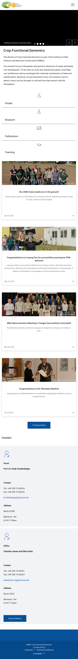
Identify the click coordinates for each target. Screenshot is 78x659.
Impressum (29, 650)
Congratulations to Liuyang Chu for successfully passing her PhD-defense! (39, 259)
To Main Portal (39, 647)
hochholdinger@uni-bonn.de (16, 497)
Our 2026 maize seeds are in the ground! (39, 191)
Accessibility (39, 654)
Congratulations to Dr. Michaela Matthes (39, 388)
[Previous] (69, 43)
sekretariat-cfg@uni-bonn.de (16, 580)
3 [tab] (40, 44)
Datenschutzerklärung (45, 650)
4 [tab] (43, 44)
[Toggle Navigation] (72, 4)
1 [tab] (35, 44)
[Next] (75, 43)
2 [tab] (37, 44)
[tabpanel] (39, 28)
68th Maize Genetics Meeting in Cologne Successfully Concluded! (39, 323)
